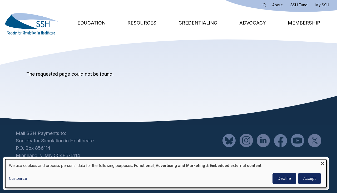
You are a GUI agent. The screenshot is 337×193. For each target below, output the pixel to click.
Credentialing (198, 23)
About (277, 5)
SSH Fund (299, 5)
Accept (309, 178)
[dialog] (165, 173)
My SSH (322, 5)
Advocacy (252, 23)
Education (91, 23)
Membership (304, 23)
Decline (284, 178)
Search (265, 6)
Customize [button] (18, 178)
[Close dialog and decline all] (322, 162)
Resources (141, 23)
